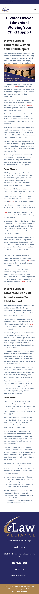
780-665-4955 (10, 2)
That (5, 212)
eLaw (23, 282)
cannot (6, 194)
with (29, 221)
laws (31, 324)
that (21, 84)
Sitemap (24, 591)
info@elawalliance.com (19, 575)
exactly (29, 105)
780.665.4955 (19, 570)
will (29, 261)
